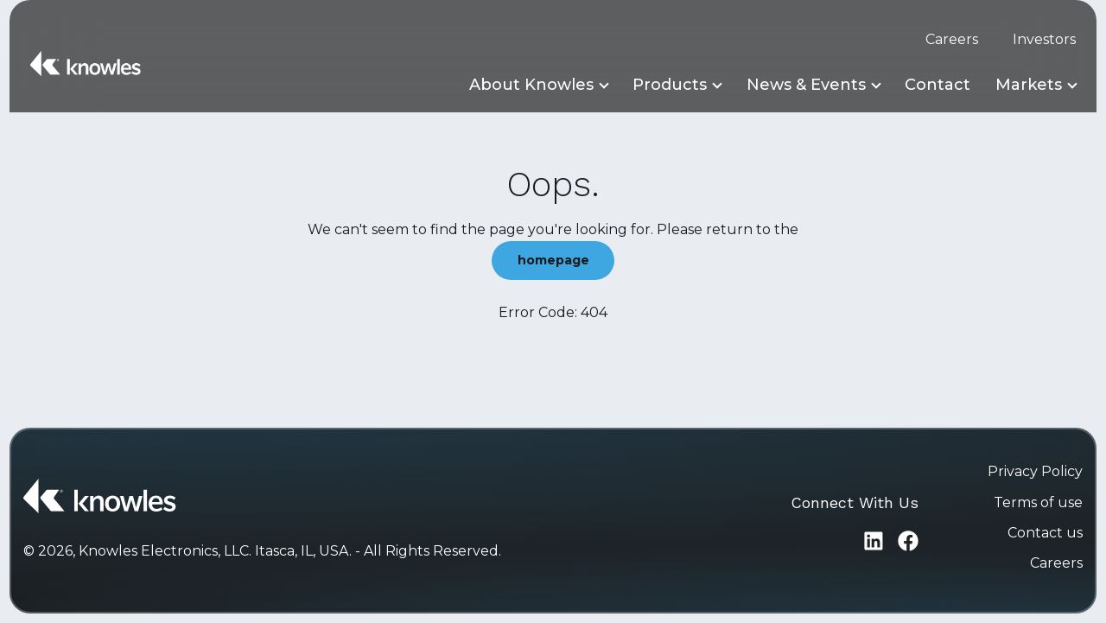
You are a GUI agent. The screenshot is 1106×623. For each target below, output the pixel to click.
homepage (553, 260)
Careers (951, 39)
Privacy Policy (1035, 471)
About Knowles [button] (531, 84)
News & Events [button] (806, 84)
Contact (937, 84)
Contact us (1045, 532)
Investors (1044, 39)
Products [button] (669, 84)
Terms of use (1038, 502)
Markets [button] (1028, 84)
